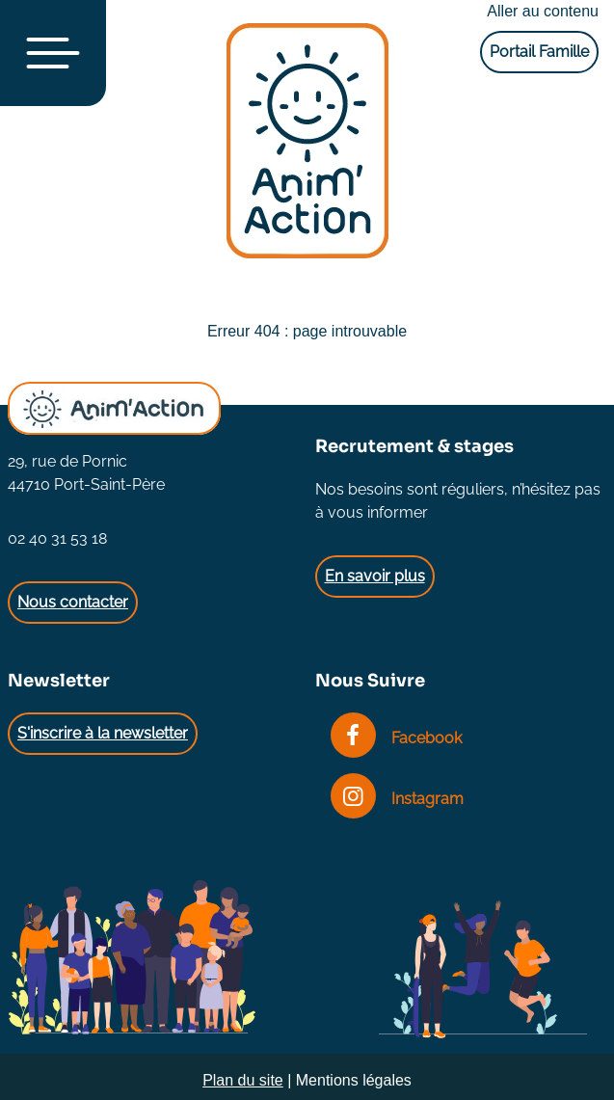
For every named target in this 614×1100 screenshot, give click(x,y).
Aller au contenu (543, 11)
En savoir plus (375, 576)
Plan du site (242, 1080)
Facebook (396, 738)
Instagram (397, 799)
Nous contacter (72, 602)
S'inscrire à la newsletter (102, 733)
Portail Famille (539, 51)
